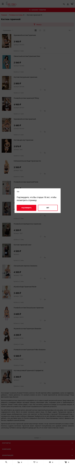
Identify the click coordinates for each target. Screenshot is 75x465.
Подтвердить (26, 208)
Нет (47, 208)
